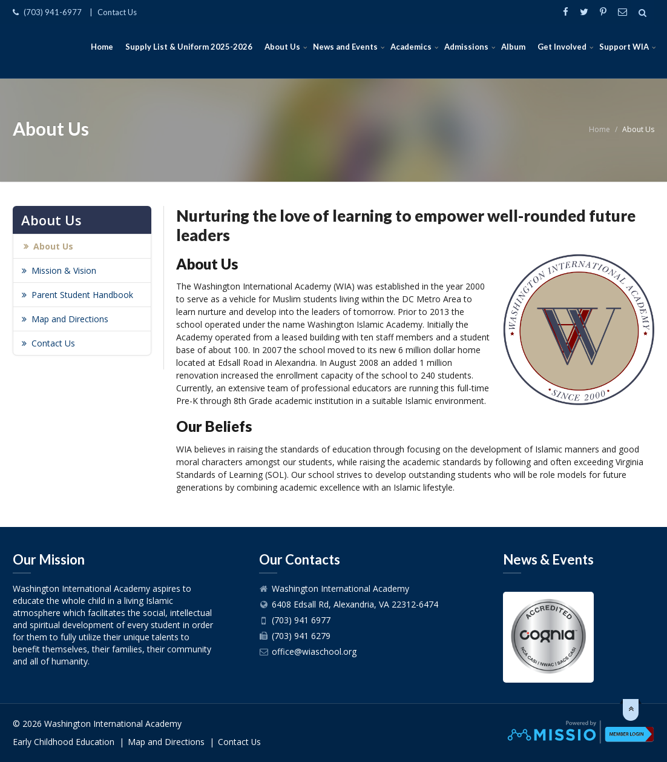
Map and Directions (69, 319)
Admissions (466, 46)
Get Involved (561, 46)
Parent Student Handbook (82, 294)
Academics (411, 46)
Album (513, 46)
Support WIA (624, 46)
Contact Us (117, 12)
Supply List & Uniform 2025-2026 (188, 46)
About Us (282, 46)
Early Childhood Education (63, 741)
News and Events (345, 46)
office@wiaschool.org (314, 651)
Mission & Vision (63, 270)
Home (102, 46)
